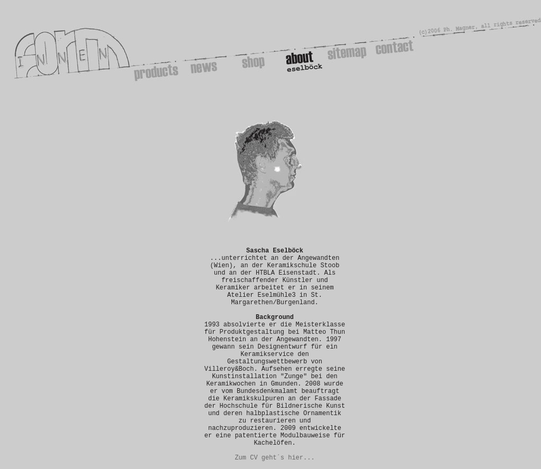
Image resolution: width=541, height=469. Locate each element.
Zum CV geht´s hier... (274, 458)
